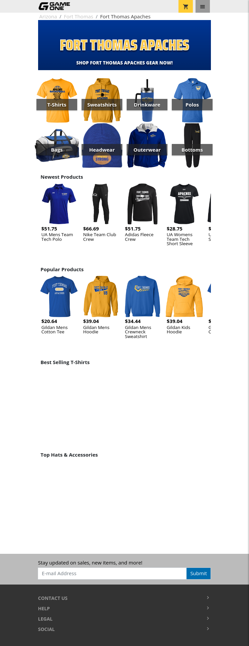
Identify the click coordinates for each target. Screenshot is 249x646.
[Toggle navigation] (203, 6)
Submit (198, 573)
